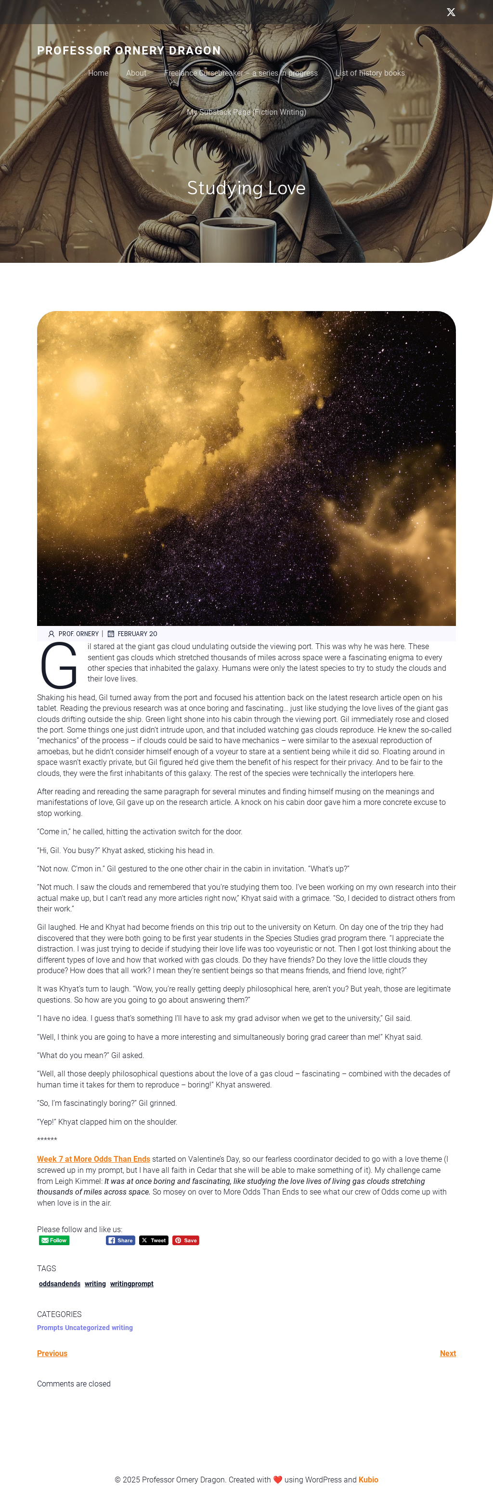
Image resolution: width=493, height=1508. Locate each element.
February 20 (131, 634)
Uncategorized (87, 1327)
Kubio (368, 1479)
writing (95, 1284)
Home (98, 73)
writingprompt (132, 1284)
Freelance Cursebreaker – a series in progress (241, 73)
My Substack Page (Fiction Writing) (247, 112)
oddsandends (59, 1284)
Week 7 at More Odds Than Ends (93, 1159)
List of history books (370, 73)
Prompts (50, 1327)
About (136, 73)
